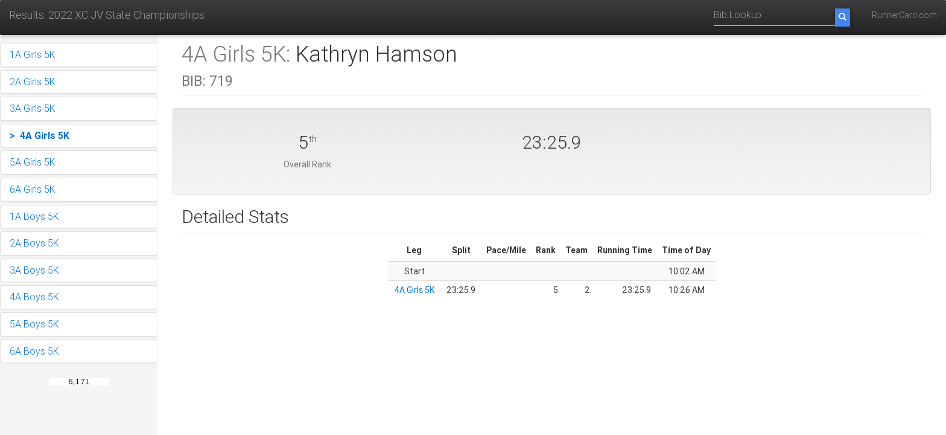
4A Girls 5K (414, 290)
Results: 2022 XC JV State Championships (107, 15)
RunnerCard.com (904, 15)
